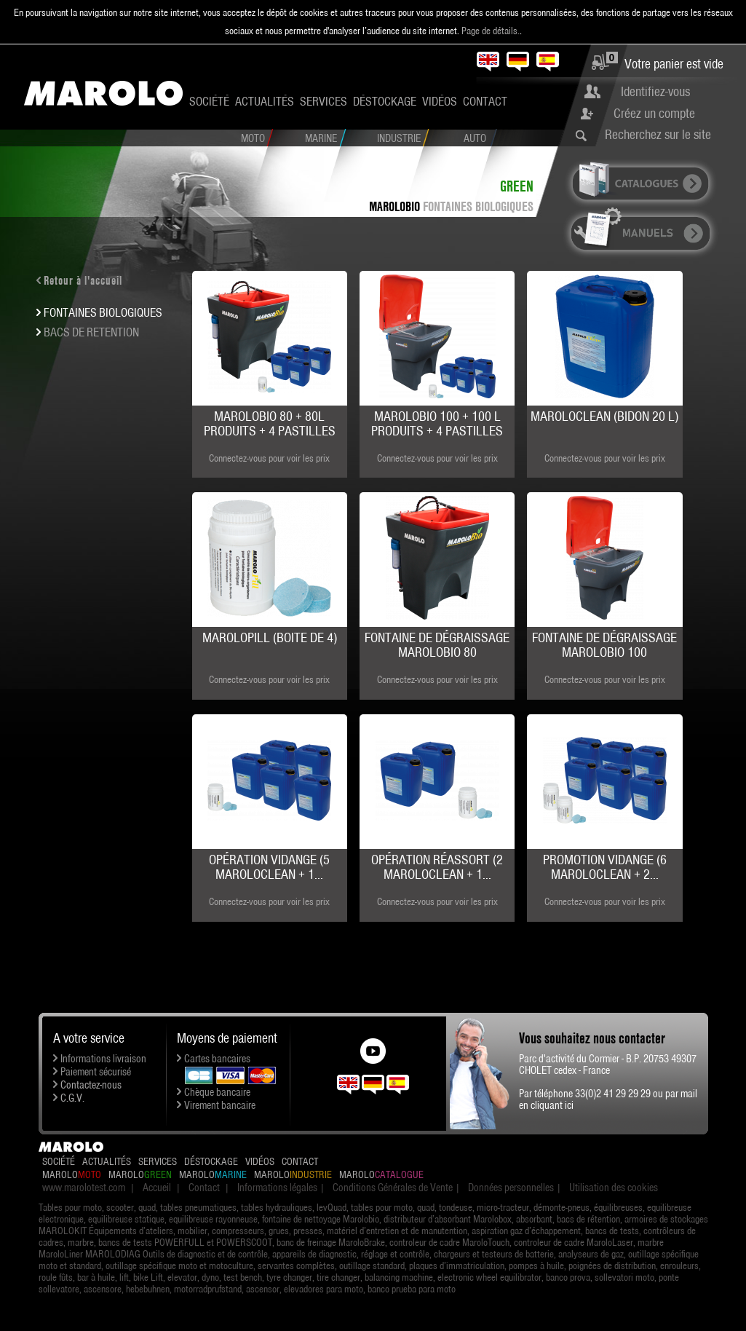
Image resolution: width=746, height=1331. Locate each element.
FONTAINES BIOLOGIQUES (478, 206)
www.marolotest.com (83, 1187)
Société (209, 101)
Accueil (157, 1187)
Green (516, 186)
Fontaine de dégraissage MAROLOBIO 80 (437, 644)
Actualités (264, 101)
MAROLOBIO (394, 206)
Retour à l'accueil (83, 280)
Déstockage (384, 101)
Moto (253, 138)
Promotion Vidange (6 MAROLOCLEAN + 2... (605, 866)
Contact (485, 101)
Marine (321, 138)
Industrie (399, 138)
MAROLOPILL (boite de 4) (269, 637)
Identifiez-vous (655, 91)
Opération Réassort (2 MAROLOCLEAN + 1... (437, 866)
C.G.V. (72, 1098)
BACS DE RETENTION (91, 332)
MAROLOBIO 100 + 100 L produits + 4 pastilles (437, 423)
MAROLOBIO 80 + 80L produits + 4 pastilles (270, 423)
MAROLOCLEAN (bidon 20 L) (604, 416)
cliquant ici (552, 1105)
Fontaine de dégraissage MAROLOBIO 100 (604, 644)
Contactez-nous (91, 1085)
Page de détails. (490, 30)
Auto (475, 138)
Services (323, 101)
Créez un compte (654, 113)
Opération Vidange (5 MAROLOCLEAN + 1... (269, 866)
